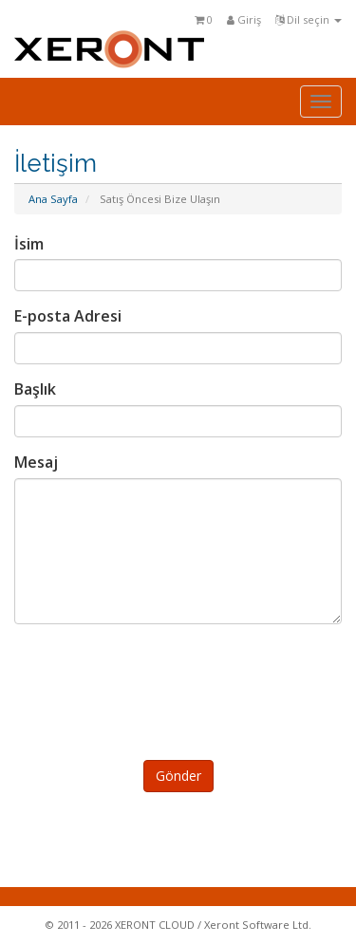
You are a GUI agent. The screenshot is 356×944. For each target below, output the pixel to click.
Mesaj (36, 462)
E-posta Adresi (68, 315)
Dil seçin (308, 19)
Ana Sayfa (53, 199)
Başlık (35, 389)
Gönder (178, 776)
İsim (29, 243)
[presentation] (181, 688)
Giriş (244, 19)
